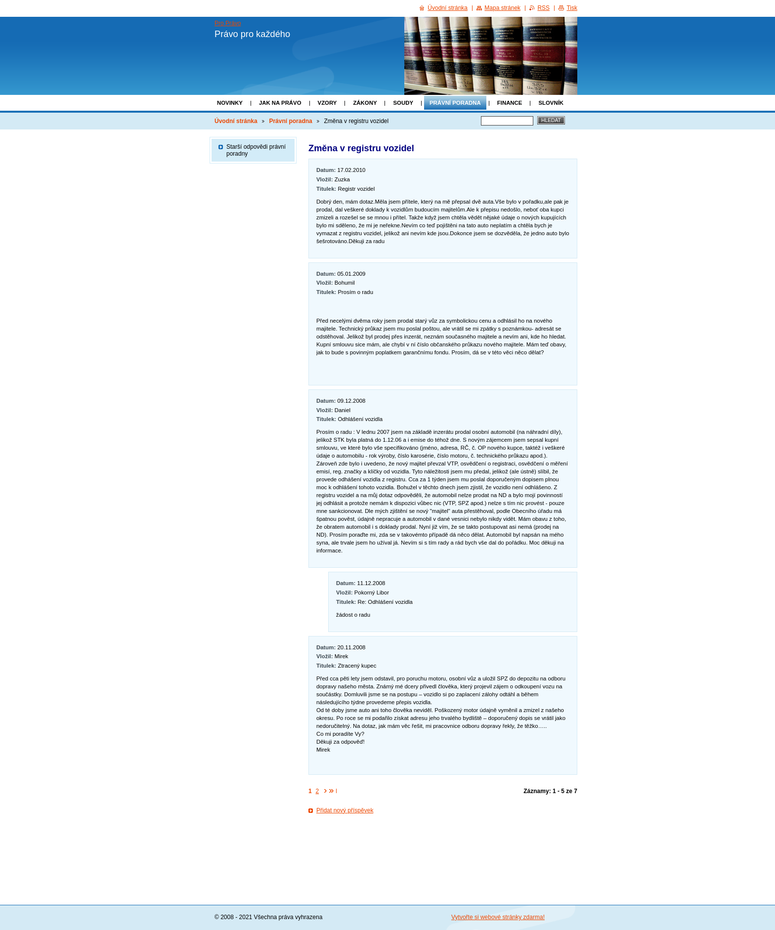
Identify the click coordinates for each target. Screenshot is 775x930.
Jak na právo (280, 103)
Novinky (230, 103)
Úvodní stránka (236, 121)
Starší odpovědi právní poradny (256, 150)
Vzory (327, 103)
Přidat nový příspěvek (344, 810)
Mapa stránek (502, 7)
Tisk (571, 7)
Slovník (550, 103)
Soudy (403, 103)
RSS (543, 7)
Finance (509, 103)
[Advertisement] (443, 846)
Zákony (365, 103)
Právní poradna (455, 103)
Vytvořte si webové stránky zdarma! (498, 917)
